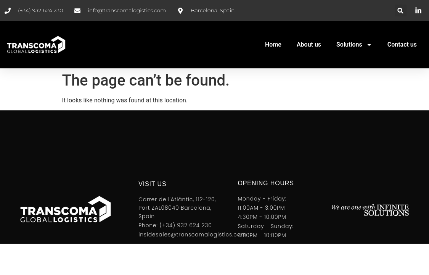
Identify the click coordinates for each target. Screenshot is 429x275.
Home (273, 44)
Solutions (354, 45)
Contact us (402, 44)
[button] (401, 10)
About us (309, 44)
